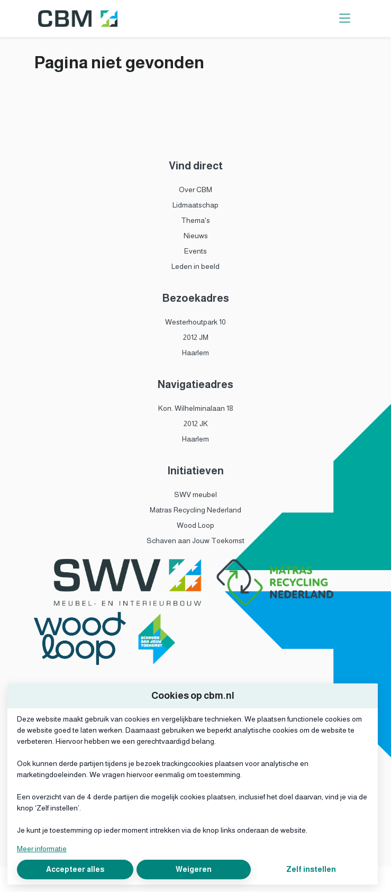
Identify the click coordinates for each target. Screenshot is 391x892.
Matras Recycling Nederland (195, 510)
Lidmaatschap (195, 205)
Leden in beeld (195, 266)
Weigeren (194, 869)
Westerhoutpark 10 (195, 322)
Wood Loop (195, 525)
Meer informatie (42, 848)
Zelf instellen (311, 869)
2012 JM (195, 337)
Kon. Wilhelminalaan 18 (195, 408)
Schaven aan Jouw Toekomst (195, 540)
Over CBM (195, 189)
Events (195, 251)
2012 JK (196, 423)
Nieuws (196, 235)
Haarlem (195, 352)
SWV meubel (195, 494)
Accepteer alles (75, 869)
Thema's (195, 220)
